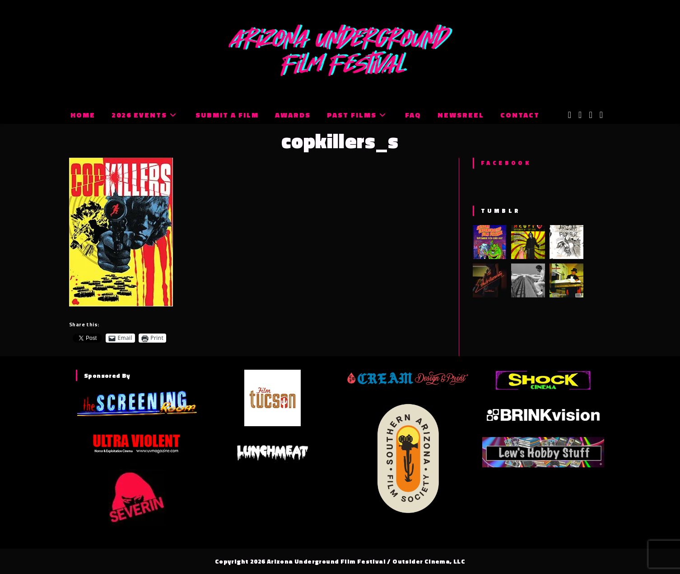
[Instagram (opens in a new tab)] (590, 114)
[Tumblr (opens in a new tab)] (601, 114)
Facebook (506, 162)
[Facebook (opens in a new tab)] (580, 114)
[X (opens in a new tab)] (569, 114)
